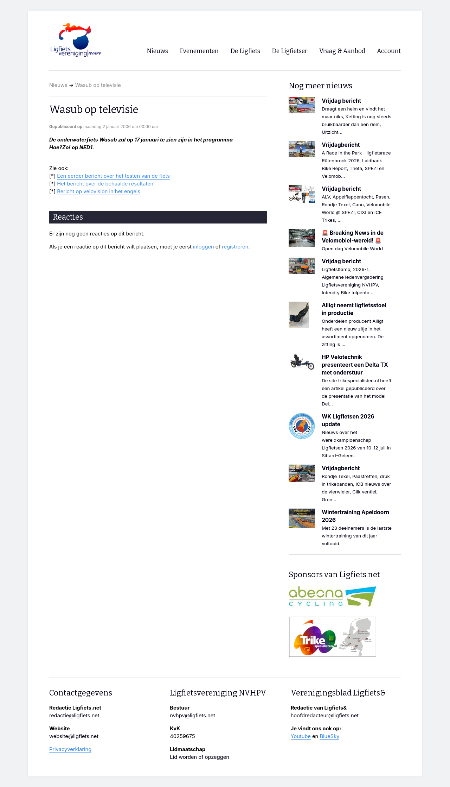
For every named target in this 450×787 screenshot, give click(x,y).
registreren (235, 247)
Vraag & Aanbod (342, 51)
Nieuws (58, 85)
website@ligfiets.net (73, 736)
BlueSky (329, 736)
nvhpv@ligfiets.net (192, 715)
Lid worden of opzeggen (199, 757)
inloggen (203, 247)
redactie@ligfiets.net (74, 715)
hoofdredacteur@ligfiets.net (325, 715)
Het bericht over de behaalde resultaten (105, 184)
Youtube (301, 736)
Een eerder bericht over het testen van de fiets (113, 176)
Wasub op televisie (98, 85)
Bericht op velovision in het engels (98, 191)
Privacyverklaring (70, 749)
